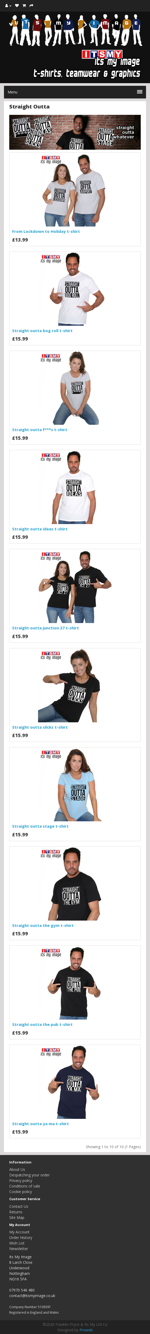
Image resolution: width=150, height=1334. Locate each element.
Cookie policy (20, 1191)
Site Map (16, 1217)
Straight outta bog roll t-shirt (42, 330)
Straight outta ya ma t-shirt (40, 1123)
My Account (19, 1231)
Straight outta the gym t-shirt (43, 925)
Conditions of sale (24, 1186)
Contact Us (18, 1206)
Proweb (86, 1329)
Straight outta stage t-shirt (40, 826)
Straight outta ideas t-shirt (40, 528)
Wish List (17, 1243)
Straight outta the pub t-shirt (42, 1024)
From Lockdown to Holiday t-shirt (46, 231)
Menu (75, 92)
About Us (17, 1169)
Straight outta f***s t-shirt (39, 429)
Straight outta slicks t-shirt (40, 727)
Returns (15, 1211)
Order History (20, 1237)
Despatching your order (29, 1174)
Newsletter (18, 1248)
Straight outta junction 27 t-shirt (45, 627)
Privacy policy (20, 1180)
